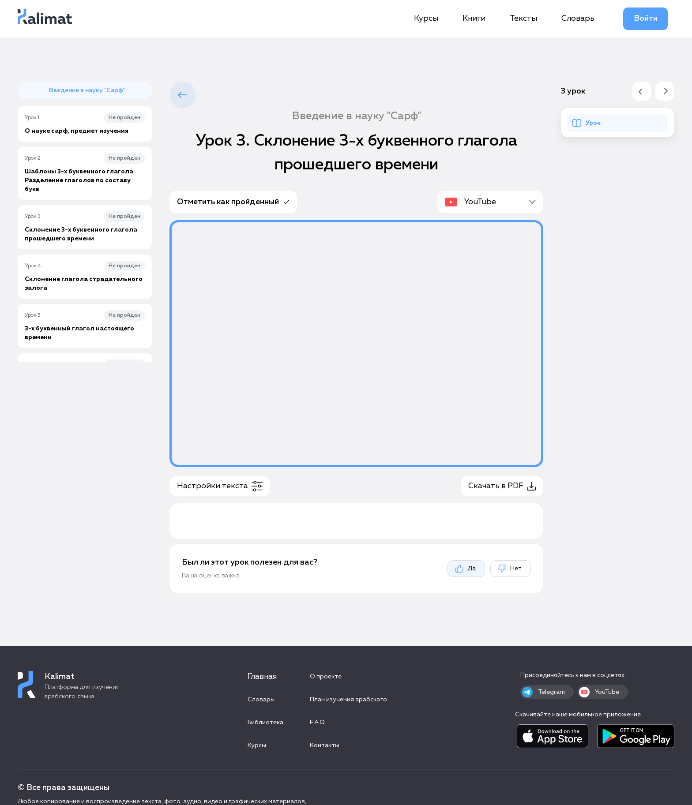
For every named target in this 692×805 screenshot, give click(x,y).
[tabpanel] (356, 406)
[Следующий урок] (664, 91)
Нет (510, 568)
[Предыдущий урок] (641, 91)
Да (465, 568)
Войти (646, 18)
